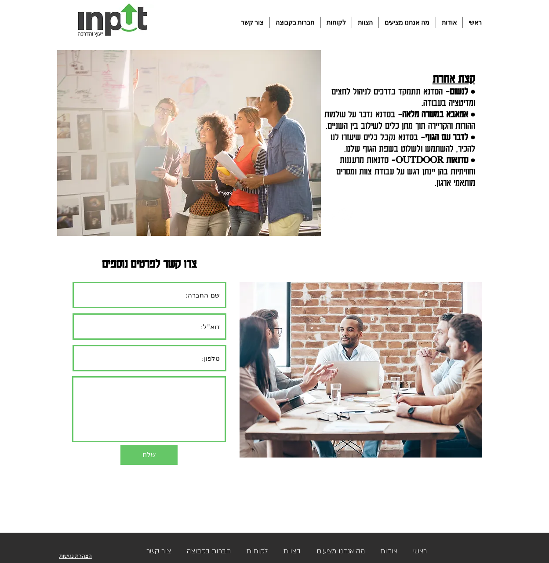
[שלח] (149, 455)
